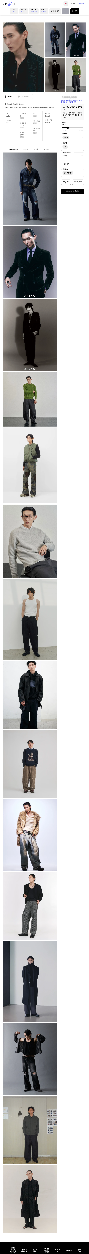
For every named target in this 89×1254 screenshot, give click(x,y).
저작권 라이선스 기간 (68, 152)
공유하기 (8, 96)
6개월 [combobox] (64, 156)
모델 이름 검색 (55, 11)
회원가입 (81, 4)
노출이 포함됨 (66, 182)
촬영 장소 (65, 169)
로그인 (73, 4)
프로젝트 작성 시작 (72, 191)
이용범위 (64, 133)
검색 (75, 11)
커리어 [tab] (42, 150)
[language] (66, 3)
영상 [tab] (31, 150)
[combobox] (72, 137)
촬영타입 (64, 143)
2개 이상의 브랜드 (78, 182)
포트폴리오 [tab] (9, 150)
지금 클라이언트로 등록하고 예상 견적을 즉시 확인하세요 (71, 101)
